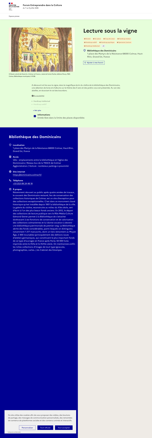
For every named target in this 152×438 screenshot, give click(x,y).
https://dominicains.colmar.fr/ (27, 174)
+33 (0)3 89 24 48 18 (23, 183)
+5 (103, 46)
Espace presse (14, 16)
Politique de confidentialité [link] (14, 432)
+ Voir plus (37, 110)
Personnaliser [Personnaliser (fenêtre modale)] (27, 427)
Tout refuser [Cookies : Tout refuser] (45, 427)
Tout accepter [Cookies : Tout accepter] (64, 427)
